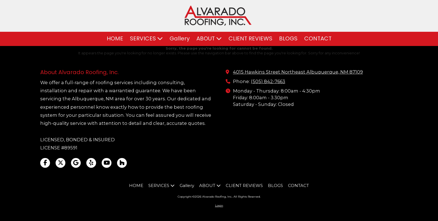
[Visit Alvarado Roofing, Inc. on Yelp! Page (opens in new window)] (91, 163)
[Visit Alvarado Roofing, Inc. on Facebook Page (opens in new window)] (45, 163)
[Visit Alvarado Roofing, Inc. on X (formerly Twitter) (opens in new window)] (60, 163)
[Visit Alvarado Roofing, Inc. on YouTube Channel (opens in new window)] (106, 163)
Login (219, 205)
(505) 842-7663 (268, 81)
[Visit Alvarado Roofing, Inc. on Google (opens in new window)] (76, 163)
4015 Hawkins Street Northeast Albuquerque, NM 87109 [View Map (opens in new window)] (298, 72)
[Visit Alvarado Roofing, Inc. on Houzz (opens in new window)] (122, 163)
